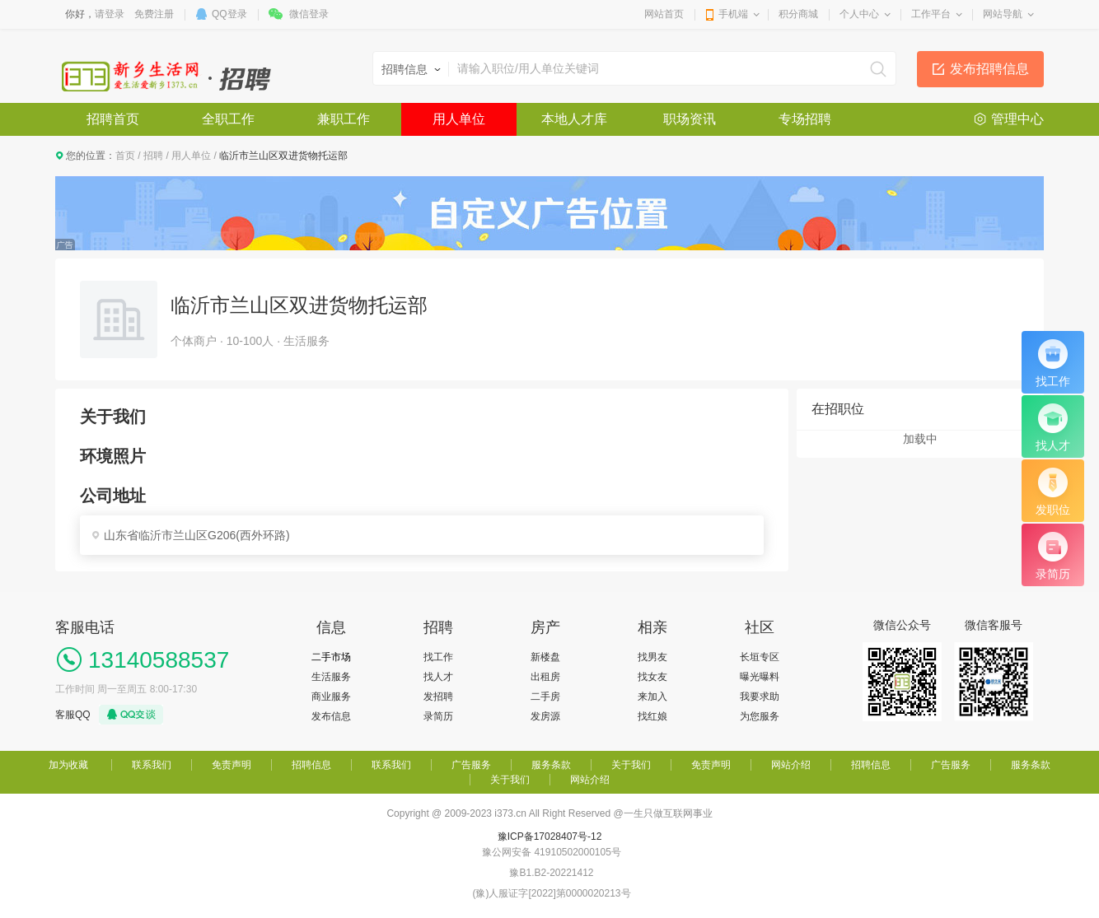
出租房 (545, 677)
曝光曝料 (759, 677)
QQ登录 (229, 14)
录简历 (438, 716)
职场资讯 (689, 119)
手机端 (733, 14)
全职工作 (228, 119)
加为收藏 (68, 765)
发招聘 (438, 696)
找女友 (652, 677)
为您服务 (759, 716)
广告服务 (471, 765)
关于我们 (631, 765)
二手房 (545, 696)
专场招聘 (805, 119)
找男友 (652, 657)
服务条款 (551, 765)
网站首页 (664, 14)
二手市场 (331, 657)
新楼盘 (545, 657)
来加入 (652, 696)
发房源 (545, 716)
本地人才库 (574, 119)
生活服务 (331, 677)
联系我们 (151, 765)
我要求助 (759, 696)
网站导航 (1002, 14)
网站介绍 (791, 765)
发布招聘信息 (989, 69)
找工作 (438, 657)
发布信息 (331, 716)
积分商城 (798, 14)
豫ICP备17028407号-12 (550, 836)
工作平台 (931, 14)
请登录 (109, 14)
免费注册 (154, 14)
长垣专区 (759, 657)
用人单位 (459, 119)
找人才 (438, 677)
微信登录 (309, 14)
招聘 (153, 155)
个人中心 (859, 14)
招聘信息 (311, 765)
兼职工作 (343, 119)
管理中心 (1017, 119)
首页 (125, 155)
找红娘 (652, 716)
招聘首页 (113, 119)
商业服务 (331, 696)
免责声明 (231, 765)
